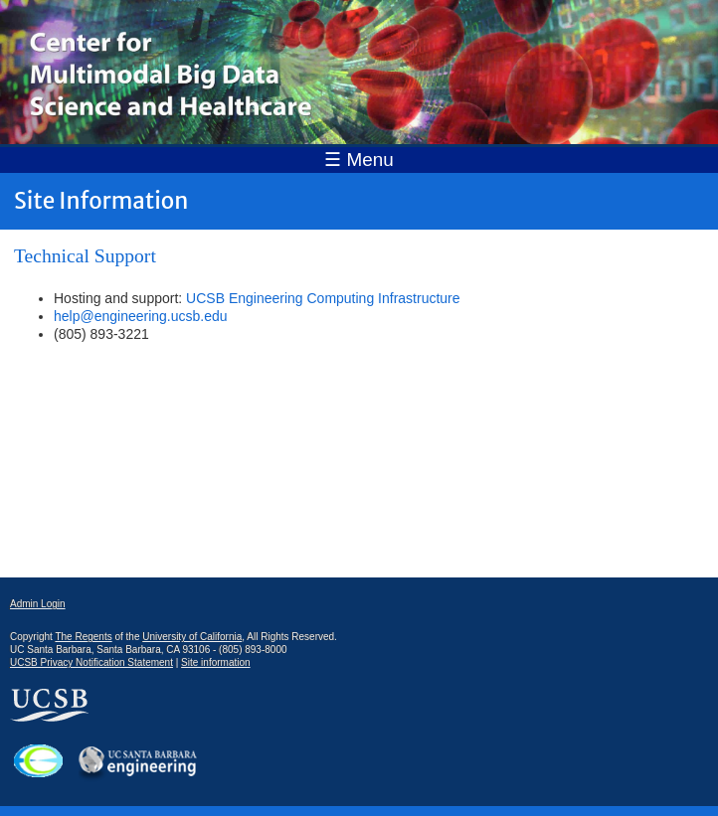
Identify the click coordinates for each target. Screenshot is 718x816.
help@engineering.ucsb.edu (141, 316)
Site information (215, 662)
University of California (192, 636)
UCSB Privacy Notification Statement (91, 662)
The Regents (83, 636)
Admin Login (38, 603)
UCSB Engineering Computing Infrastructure (322, 298)
